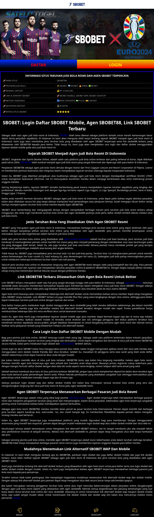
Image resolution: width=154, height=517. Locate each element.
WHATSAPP (96, 512)
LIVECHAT (135, 512)
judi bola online (77, 397)
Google (16, 497)
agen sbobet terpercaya (76, 239)
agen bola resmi (133, 282)
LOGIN (115, 64)
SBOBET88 (25, 162)
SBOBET (64, 135)
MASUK (19, 512)
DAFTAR (38, 64)
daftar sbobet (67, 343)
